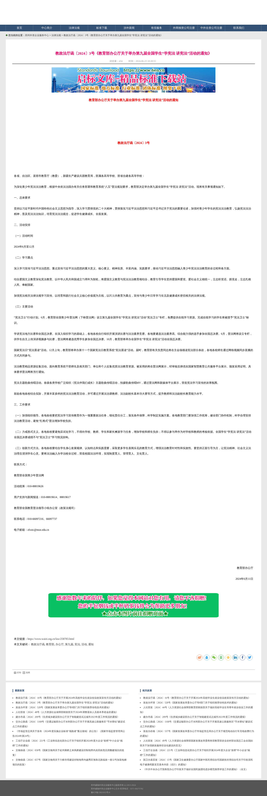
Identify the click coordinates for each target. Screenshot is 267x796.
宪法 (77, 644)
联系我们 (238, 27)
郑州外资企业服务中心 (37, 35)
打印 (17, 672)
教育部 (50, 644)
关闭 (26, 672)
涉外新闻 (129, 27)
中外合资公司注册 (211, 27)
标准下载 (101, 27)
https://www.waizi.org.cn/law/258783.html (51, 638)
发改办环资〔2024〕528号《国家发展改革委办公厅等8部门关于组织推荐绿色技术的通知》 (63, 707)
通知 (91, 644)
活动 (84, 644)
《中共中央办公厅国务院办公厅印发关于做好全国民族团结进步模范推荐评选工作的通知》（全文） (195, 769)
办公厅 (60, 644)
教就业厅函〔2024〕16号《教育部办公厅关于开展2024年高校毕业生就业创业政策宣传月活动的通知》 (69, 698)
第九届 (69, 644)
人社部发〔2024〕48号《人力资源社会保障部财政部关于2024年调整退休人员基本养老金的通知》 (67, 712)
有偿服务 (156, 27)
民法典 (113, 295)
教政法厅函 (38, 644)
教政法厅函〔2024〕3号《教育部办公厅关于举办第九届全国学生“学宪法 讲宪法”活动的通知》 (113, 35)
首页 (19, 27)
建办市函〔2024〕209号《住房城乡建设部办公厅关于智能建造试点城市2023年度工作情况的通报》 (67, 717)
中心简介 (46, 27)
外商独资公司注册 (184, 27)
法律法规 (74, 27)
